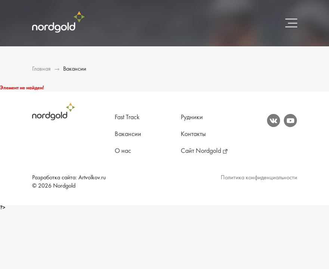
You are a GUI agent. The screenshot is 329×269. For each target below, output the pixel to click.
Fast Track (127, 117)
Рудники (192, 117)
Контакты (193, 134)
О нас (123, 151)
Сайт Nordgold (201, 151)
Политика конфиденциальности (259, 178)
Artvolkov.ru (92, 178)
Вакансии (128, 134)
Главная (41, 69)
